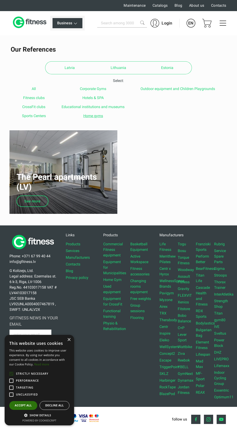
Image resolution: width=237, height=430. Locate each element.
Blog (178, 5)
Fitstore (184, 307)
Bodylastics (205, 321)
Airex (163, 304)
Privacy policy (77, 276)
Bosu (182, 249)
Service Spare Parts (220, 254)
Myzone (165, 298)
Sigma (219, 267)
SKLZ (163, 372)
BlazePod (167, 392)
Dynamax (185, 378)
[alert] (39, 380)
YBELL (183, 365)
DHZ (217, 350)
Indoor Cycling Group (220, 376)
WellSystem (169, 345)
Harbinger (167, 378)
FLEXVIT (185, 293)
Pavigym (166, 291)
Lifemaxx (221, 364)
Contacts (218, 5)
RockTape (167, 385)
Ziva (181, 351)
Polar (200, 384)
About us (196, 5)
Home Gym (112, 278)
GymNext (185, 372)
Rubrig (219, 242)
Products (73, 242)
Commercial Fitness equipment (113, 248)
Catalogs (160, 5)
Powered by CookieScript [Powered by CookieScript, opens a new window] (39, 420)
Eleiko (164, 338)
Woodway (186, 268)
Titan (218, 311)
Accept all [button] (23, 405)
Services (72, 249)
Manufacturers (78, 255)
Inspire (164, 331)
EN (190, 23)
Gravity (183, 287)
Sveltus (220, 331)
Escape (165, 358)
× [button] (69, 340)
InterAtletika (224, 292)
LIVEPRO (221, 357)
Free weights (140, 297)
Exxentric (221, 388)
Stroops (220, 273)
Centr (163, 325)
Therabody (168, 318)
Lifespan (203, 352)
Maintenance (135, 5)
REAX (200, 390)
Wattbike (185, 345)
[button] (11, 373)
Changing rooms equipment (139, 284)
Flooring (137, 316)
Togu (182, 242)
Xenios (183, 300)
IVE (216, 325)
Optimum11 (224, 395)
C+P (181, 326)
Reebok (184, 358)
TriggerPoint (169, 365)
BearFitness (205, 267)
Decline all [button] (54, 405)
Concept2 (167, 351)
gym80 (219, 318)
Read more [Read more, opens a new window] (41, 364)
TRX (162, 311)
